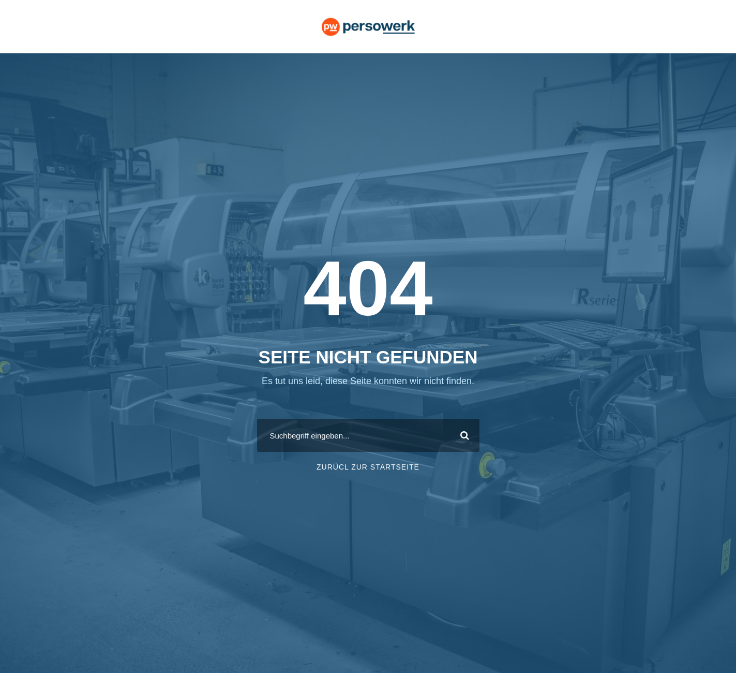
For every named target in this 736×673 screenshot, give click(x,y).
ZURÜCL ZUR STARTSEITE (368, 467)
